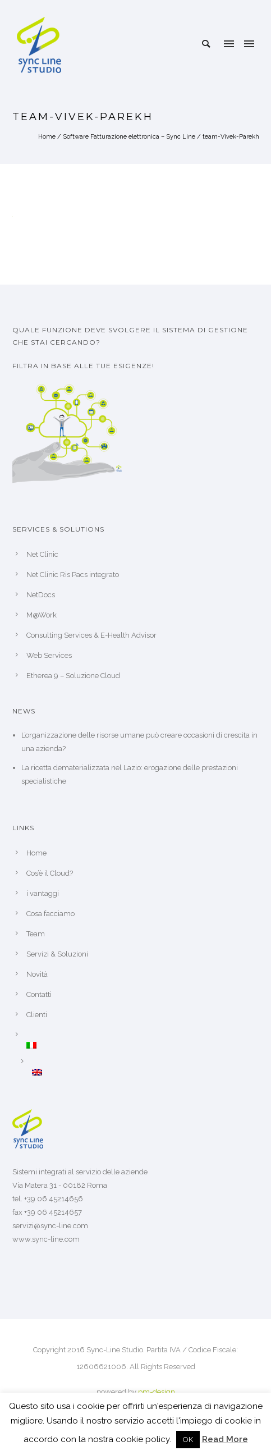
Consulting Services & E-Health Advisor (91, 635)
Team (35, 934)
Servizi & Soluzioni (57, 954)
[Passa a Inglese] (145, 1072)
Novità (37, 974)
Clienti (36, 1014)
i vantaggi (42, 893)
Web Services (49, 655)
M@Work (41, 615)
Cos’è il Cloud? (49, 873)
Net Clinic (42, 554)
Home (47, 136)
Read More (225, 1439)
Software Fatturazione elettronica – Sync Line (129, 136)
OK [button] (188, 1439)
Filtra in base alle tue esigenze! (83, 366)
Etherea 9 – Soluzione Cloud (73, 675)
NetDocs (40, 595)
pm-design (156, 1392)
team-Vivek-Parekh (231, 136)
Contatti (39, 994)
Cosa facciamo (50, 913)
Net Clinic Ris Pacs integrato (72, 574)
